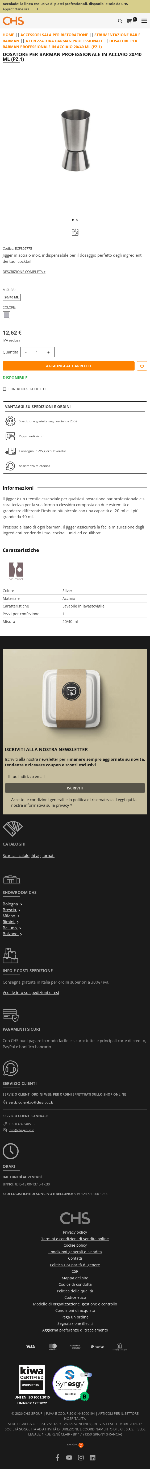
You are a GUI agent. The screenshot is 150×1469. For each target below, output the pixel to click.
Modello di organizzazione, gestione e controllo (75, 1303)
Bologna (13, 903)
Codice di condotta (75, 1284)
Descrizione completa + (24, 271)
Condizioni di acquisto (75, 1310)
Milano (11, 915)
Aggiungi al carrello (68, 365)
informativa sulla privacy (46, 805)
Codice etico (75, 1297)
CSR (75, 1271)
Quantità (10, 352)
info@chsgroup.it (21, 1130)
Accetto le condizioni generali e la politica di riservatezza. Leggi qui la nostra (73, 802)
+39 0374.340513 (22, 1124)
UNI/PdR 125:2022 (32, 1403)
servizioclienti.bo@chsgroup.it (31, 1102)
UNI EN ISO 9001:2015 (32, 1397)
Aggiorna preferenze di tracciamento (75, 1330)
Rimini (11, 921)
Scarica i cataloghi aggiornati (29, 855)
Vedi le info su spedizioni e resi (31, 992)
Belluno (12, 927)
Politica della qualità (75, 1290)
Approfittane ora (16, 9)
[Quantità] (37, 352)
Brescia (12, 909)
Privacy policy (75, 1232)
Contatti (75, 1258)
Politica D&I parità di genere (75, 1264)
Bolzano (12, 933)
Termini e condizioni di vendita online (75, 1238)
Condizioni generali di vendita (75, 1251)
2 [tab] (77, 220)
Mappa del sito (75, 1277)
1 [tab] (72, 220)
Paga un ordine (75, 1317)
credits (75, 1444)
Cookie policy (75, 1245)
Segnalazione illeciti (75, 1323)
